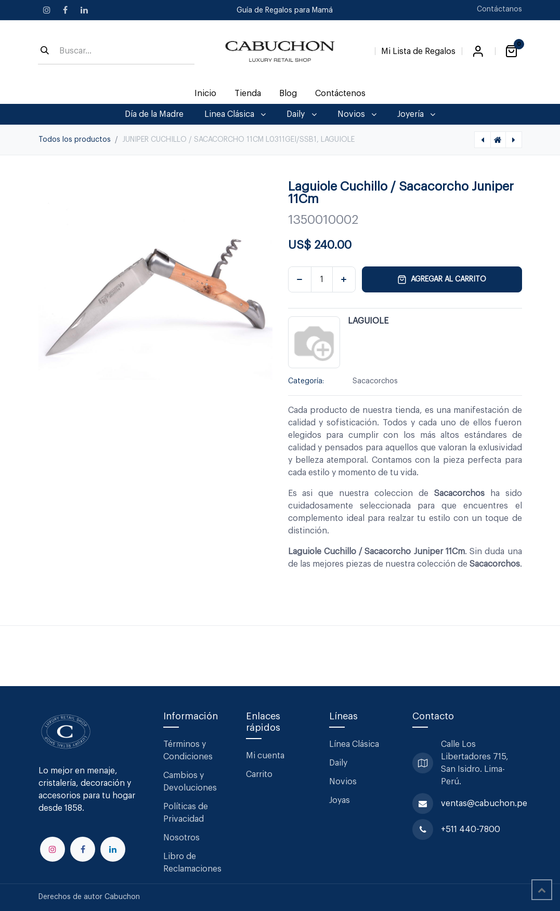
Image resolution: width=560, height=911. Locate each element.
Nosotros (181, 838)
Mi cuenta (265, 756)
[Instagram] (46, 10)
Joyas (339, 800)
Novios (343, 782)
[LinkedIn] (84, 10)
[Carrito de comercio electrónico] (511, 51)
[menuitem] (205, 93)
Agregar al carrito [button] (441, 279)
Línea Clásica (354, 744)
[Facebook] (65, 10)
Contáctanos (499, 9)
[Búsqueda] (44, 51)
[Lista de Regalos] (418, 49)
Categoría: (306, 381)
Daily (338, 763)
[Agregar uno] (344, 279)
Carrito (259, 774)
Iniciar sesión (478, 51)
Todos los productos (74, 139)
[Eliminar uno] (300, 279)
